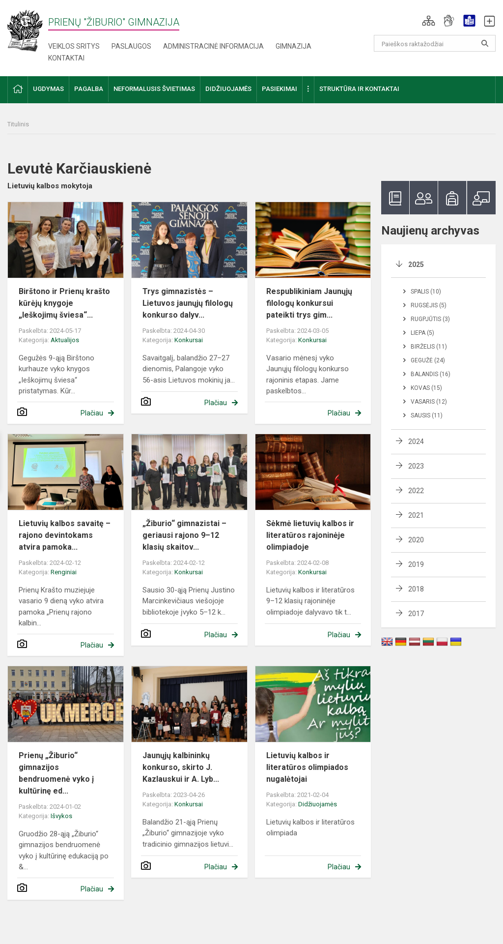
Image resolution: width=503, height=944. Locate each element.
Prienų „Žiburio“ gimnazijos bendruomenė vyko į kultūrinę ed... (56, 773)
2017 (416, 614)
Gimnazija (293, 46)
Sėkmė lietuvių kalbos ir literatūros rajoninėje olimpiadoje (310, 535)
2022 (416, 491)
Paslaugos (131, 46)
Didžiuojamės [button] (228, 88)
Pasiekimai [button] (279, 88)
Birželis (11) (429, 346)
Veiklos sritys (74, 46)
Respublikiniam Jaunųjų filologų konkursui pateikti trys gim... (309, 303)
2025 (416, 264)
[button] (428, 21)
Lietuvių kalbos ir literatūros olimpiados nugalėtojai (307, 767)
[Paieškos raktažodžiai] (435, 43)
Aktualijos (65, 340)
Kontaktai (66, 58)
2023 (416, 466)
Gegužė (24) (428, 360)
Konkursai (188, 340)
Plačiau (92, 413)
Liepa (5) (422, 332)
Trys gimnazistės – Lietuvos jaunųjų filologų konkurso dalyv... (187, 303)
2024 (416, 441)
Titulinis (18, 124)
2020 (416, 540)
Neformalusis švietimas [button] (154, 88)
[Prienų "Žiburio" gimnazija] (27, 30)
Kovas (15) (426, 387)
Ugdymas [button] (48, 88)
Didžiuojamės (317, 804)
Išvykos (61, 816)
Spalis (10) (426, 291)
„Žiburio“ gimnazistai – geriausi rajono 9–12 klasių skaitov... (184, 535)
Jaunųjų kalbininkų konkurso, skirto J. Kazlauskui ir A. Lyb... (180, 767)
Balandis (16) (430, 374)
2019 (416, 564)
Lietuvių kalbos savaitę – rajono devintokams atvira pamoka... (65, 535)
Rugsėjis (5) (429, 305)
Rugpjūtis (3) (430, 319)
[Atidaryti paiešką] (484, 43)
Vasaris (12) (429, 401)
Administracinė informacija (213, 46)
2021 (416, 515)
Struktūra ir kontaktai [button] (359, 88)
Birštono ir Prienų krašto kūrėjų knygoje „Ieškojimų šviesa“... (64, 303)
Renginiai (64, 572)
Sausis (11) (427, 415)
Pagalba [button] (88, 88)
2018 (416, 589)
